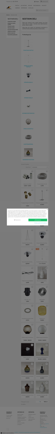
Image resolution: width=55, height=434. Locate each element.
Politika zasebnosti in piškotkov (40, 222)
